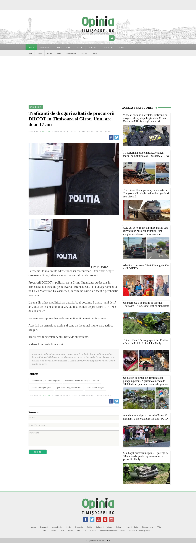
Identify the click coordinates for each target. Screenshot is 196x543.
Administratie (57, 527)
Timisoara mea (70, 53)
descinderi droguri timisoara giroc (45, 380)
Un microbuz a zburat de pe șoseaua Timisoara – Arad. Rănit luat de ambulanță (146, 304)
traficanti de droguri (95, 387)
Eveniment (44, 527)
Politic (89, 527)
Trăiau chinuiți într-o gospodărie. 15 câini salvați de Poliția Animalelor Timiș (145, 342)
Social (68, 527)
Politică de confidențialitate (139, 531)
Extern (94, 53)
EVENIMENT (45, 47)
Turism (49, 53)
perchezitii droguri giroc (41, 387)
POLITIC (121, 47)
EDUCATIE (107, 47)
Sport (59, 53)
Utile (30, 53)
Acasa (31, 47)
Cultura (39, 53)
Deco (62, 531)
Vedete (70, 531)
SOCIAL (79, 47)
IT (85, 531)
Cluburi (93, 531)
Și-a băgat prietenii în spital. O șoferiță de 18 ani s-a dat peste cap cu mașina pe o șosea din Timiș (146, 456)
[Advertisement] (98, 79)
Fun (78, 531)
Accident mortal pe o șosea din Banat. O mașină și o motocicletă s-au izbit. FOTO (145, 417)
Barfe (136, 527)
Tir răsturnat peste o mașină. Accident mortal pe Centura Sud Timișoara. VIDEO (146, 154)
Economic (79, 527)
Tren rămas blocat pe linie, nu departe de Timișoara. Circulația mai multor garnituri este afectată (146, 193)
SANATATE (93, 47)
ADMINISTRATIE (63, 47)
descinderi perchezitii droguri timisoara (82, 380)
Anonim (46, 131)
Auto (44, 531)
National (84, 53)
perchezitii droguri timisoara (69, 387)
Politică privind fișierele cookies (112, 531)
